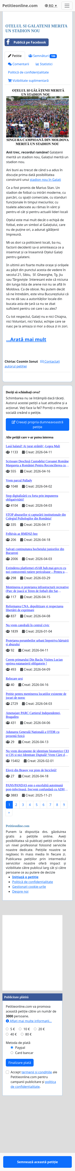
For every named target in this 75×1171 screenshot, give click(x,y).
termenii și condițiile (36, 1159)
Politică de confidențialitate (28, 148)
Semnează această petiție (37, 460)
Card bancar (24, 1140)
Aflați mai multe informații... (29, 1108)
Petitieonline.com (20, 5)
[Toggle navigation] (67, 6)
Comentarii (18, 139)
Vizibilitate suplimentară (28, 156)
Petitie (15, 131)
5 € (12, 1116)
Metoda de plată (18, 1130)
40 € (13, 1121)
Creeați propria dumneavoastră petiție (37, 511)
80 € (28, 1121)
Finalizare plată (19, 1150)
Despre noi (20, 978)
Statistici (44, 139)
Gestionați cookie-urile (29, 974)
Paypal (20, 1135)
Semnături (42, 131)
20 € (41, 1116)
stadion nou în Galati (45, 255)
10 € (26, 1116)
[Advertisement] (37, 55)
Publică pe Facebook (25, 117)
